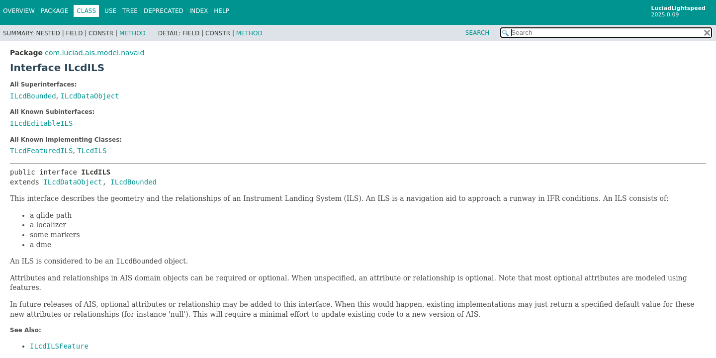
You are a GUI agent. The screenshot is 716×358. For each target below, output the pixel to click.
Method (132, 33)
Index (198, 10)
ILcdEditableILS (41, 123)
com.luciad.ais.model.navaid (94, 53)
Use (110, 10)
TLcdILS (91, 151)
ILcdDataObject (90, 96)
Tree (130, 10)
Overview (19, 10)
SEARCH (477, 32)
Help (221, 10)
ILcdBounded (33, 96)
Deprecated (163, 10)
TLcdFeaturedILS (41, 151)
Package (54, 10)
